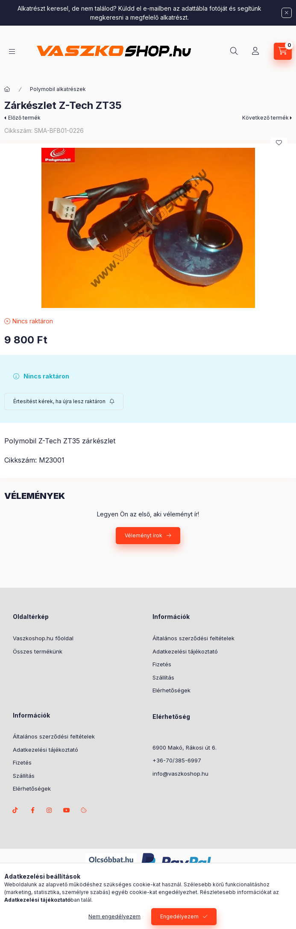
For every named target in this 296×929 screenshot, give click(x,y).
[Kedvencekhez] (278, 143)
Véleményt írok (143, 535)
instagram (49, 810)
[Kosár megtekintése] (283, 51)
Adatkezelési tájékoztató (185, 651)
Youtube (66, 810)
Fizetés (161, 664)
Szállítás (163, 677)
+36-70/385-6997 (176, 760)
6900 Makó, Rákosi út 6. (184, 747)
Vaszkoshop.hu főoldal (43, 638)
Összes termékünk (37, 651)
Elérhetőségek (171, 690)
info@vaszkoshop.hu (180, 773)
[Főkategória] (7, 89)
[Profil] (255, 51)
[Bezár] (286, 13)
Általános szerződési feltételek (193, 638)
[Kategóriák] (12, 51)
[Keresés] (234, 51)
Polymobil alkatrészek (58, 89)
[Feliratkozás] (63, 401)
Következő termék (265, 117)
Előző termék (24, 117)
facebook (32, 810)
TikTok (15, 810)
